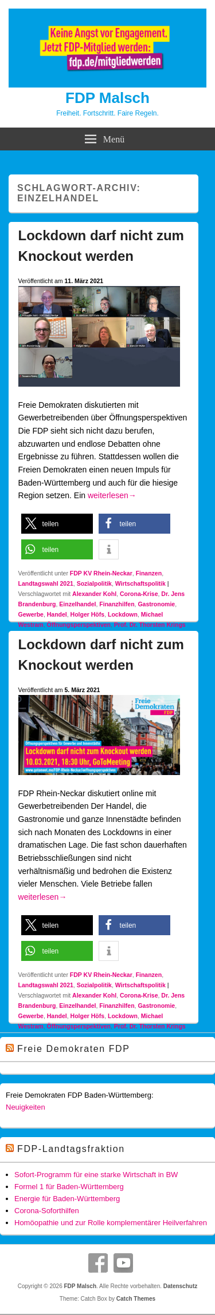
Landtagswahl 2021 (45, 583)
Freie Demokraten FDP (73, 1049)
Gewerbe (31, 614)
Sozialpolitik (94, 583)
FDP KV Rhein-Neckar (101, 573)
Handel (57, 614)
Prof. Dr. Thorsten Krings (150, 624)
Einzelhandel (77, 604)
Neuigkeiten (25, 1107)
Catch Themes (135, 1299)
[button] (57, 524)
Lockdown (123, 614)
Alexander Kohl (94, 593)
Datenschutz (180, 1286)
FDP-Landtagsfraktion (71, 1149)
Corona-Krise (139, 593)
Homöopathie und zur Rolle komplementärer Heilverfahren (110, 1222)
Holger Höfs (88, 614)
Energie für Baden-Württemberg (67, 1198)
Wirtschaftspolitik (140, 583)
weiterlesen (112, 495)
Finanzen (149, 573)
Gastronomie (156, 604)
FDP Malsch (107, 97)
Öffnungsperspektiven (79, 624)
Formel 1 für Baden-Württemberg (69, 1186)
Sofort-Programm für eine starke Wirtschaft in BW (96, 1174)
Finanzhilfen (116, 604)
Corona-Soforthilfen (46, 1210)
